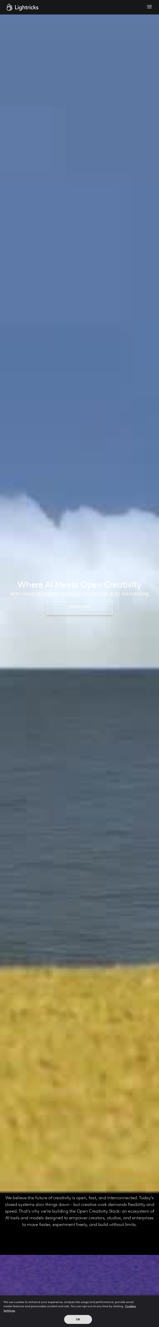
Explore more (79, 606)
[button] (149, 7)
